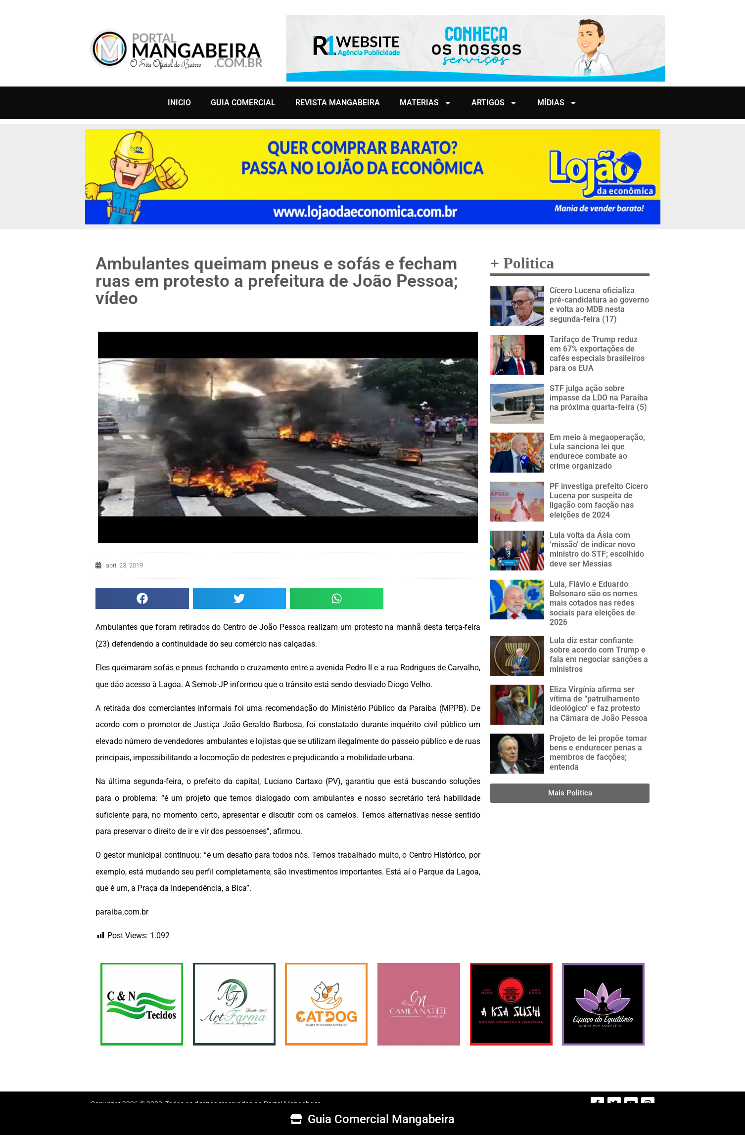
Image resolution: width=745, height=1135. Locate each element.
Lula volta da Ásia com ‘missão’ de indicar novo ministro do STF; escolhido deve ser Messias (597, 549)
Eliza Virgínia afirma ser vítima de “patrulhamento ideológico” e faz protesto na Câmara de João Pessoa (599, 704)
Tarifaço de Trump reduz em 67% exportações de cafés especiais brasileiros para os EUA (597, 354)
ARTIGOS (494, 103)
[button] (142, 599)
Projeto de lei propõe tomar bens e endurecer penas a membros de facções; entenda (598, 753)
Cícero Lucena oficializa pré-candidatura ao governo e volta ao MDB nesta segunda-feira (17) (599, 305)
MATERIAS (426, 103)
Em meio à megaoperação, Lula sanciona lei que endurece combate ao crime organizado (597, 452)
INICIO (179, 102)
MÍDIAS (557, 103)
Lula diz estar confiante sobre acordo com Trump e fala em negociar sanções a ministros (599, 655)
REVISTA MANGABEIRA (337, 102)
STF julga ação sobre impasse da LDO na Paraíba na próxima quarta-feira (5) (599, 398)
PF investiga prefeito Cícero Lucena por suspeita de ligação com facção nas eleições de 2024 (599, 500)
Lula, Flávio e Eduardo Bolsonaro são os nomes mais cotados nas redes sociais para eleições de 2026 (593, 603)
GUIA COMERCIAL (243, 102)
